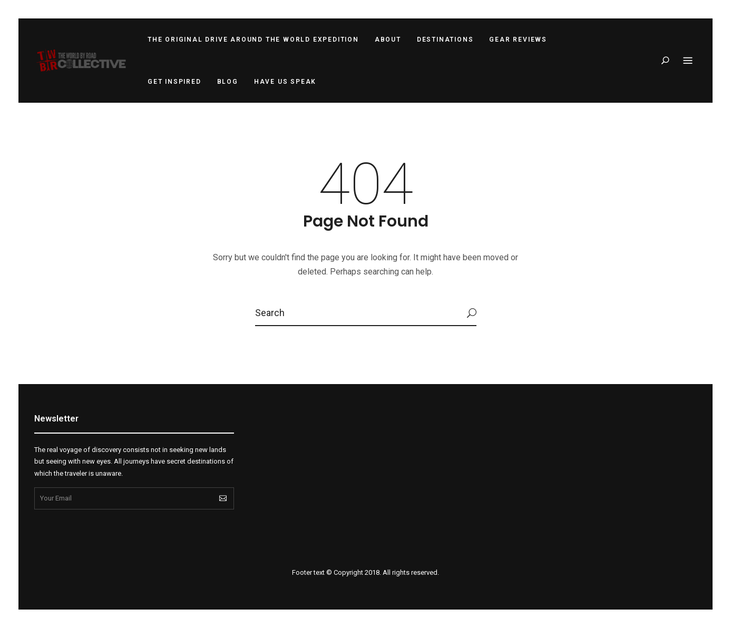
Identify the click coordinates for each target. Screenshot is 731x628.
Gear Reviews (518, 39)
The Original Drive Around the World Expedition (253, 39)
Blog (227, 81)
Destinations (445, 39)
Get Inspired (174, 81)
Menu (687, 61)
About (388, 39)
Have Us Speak (285, 81)
